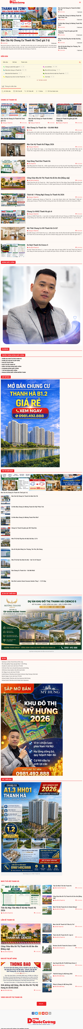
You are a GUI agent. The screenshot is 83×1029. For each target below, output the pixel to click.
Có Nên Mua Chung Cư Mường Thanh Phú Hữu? (70, 24)
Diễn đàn (5, 62)
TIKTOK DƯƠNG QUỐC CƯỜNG (9, 370)
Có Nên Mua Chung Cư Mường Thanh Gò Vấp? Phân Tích (69, 16)
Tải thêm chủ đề (41, 80)
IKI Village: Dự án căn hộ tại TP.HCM (11, 672)
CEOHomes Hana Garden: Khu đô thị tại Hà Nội (13, 670)
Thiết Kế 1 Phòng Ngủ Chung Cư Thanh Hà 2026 (45, 195)
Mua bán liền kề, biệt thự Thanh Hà (54, 73)
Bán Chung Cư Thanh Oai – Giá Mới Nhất (42, 128)
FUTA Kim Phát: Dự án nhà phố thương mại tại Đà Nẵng (15, 668)
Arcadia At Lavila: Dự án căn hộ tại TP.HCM (12, 666)
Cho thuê (47, 77)
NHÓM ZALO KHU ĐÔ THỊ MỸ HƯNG (11, 360)
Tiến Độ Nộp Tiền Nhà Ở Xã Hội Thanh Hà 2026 (18, 909)
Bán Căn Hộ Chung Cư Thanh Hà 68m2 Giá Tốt (69, 9)
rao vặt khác (48, 67)
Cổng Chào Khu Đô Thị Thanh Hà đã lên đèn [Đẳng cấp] (48, 178)
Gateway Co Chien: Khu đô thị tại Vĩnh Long (12, 662)
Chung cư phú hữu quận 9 (12, 67)
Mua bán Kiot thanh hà (11, 73)
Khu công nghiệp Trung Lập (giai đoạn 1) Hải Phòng (14, 664)
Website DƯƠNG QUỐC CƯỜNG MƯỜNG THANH (14, 372)
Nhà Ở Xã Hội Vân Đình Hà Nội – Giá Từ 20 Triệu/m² (26, 560)
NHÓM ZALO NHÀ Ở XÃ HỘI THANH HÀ (12, 358)
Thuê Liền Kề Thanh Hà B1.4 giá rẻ (63, 935)
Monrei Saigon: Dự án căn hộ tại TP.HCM (12, 676)
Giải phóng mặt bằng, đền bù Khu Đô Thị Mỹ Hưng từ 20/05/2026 (19, 986)
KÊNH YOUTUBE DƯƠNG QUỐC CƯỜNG (11, 366)
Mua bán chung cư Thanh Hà (13, 70)
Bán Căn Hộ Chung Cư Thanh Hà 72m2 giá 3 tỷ (25, 40)
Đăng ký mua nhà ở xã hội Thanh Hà (15, 77)
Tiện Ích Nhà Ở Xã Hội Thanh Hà (62, 886)
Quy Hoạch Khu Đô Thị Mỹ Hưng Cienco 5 (65, 963)
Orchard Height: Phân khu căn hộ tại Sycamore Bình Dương (16, 678)
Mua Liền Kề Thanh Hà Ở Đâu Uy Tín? (63, 924)
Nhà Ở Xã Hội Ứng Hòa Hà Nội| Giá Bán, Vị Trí (69, 39)
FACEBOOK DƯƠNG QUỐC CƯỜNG (10, 368)
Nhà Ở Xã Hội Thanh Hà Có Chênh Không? (65, 907)
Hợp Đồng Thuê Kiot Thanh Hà (38, 161)
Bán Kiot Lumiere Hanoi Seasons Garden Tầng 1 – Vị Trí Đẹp (28, 581)
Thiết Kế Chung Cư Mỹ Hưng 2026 (62, 974)
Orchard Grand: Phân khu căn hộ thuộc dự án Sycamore (15, 680)
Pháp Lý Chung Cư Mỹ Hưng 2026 (62, 984)
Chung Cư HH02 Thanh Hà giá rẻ (39, 211)
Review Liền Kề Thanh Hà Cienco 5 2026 (64, 945)
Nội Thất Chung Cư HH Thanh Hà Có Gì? (42, 228)
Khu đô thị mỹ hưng (50, 70)
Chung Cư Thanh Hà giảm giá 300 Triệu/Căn (67, 32)
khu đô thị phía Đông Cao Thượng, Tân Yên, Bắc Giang (69, 47)
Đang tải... (41, 1003)
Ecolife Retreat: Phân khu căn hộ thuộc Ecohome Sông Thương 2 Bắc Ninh (20, 674)
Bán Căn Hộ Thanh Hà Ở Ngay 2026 (40, 144)
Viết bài (14, 62)
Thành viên (24, 62)
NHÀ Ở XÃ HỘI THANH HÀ (8, 364)
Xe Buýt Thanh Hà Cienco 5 (37, 245)
